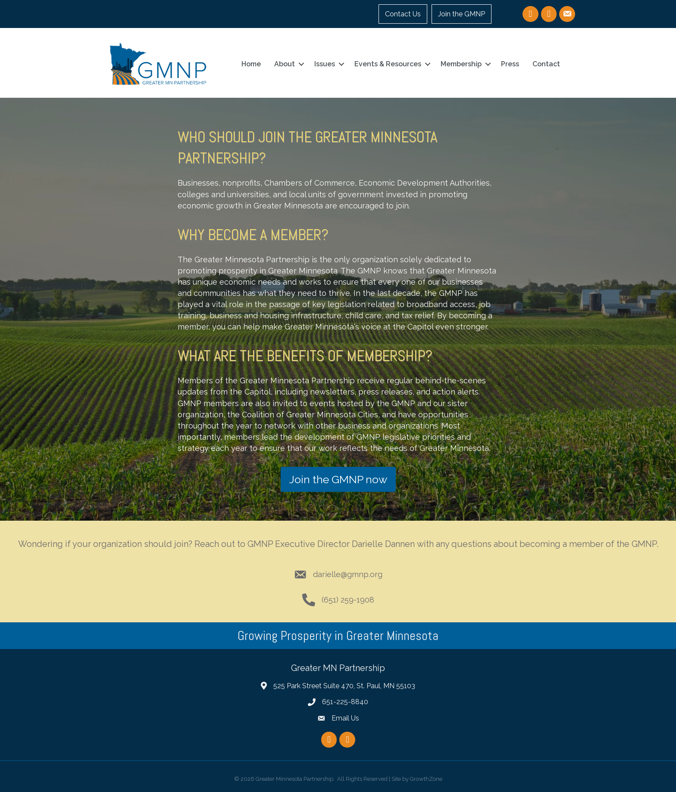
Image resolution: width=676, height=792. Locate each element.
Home (251, 64)
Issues (324, 64)
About (284, 64)
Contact (546, 64)
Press (510, 64)
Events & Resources (387, 64)
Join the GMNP (461, 14)
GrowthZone (426, 779)
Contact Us (403, 14)
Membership (461, 64)
